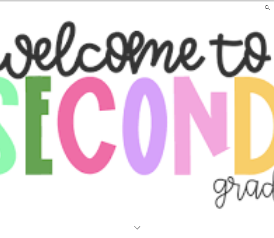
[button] (267, 7)
